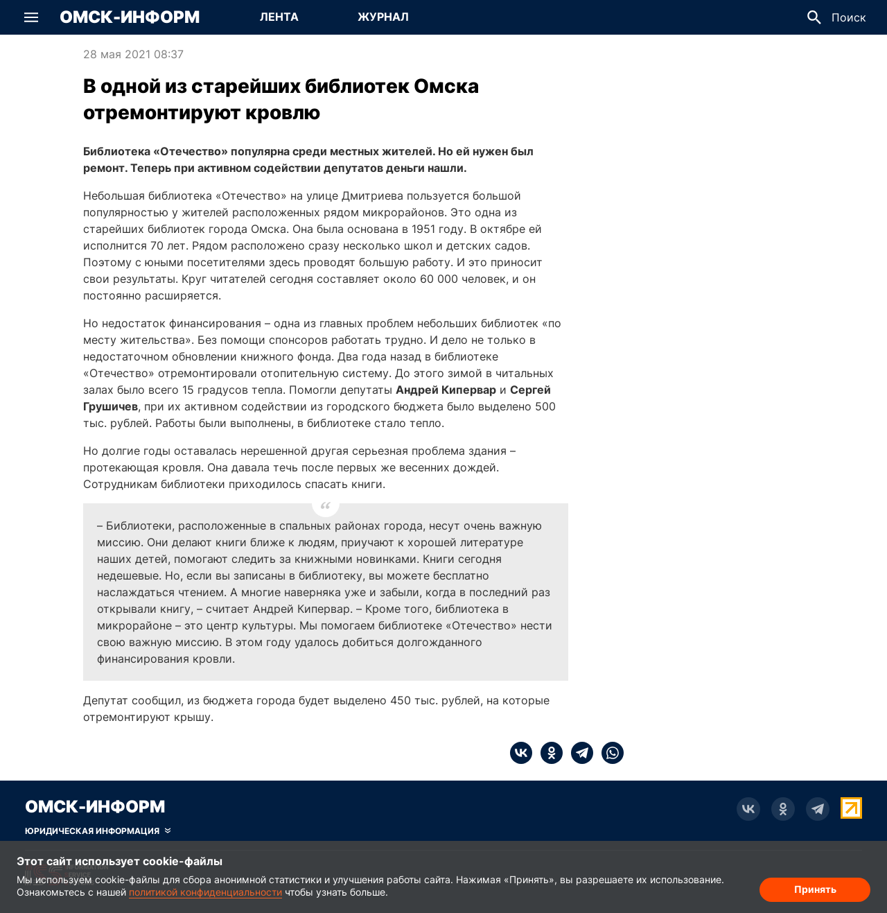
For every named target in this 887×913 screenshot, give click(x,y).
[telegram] (578, 753)
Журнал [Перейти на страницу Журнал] (383, 17)
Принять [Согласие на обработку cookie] (815, 889)
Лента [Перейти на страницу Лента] (279, 17)
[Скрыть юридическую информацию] (97, 831)
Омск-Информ (130, 17)
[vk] (521, 753)
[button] (31, 17)
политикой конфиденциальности (205, 892)
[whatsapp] (608, 753)
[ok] (547, 753)
